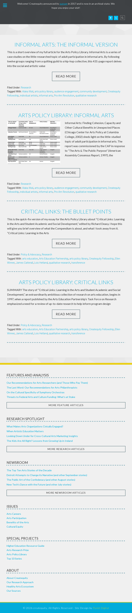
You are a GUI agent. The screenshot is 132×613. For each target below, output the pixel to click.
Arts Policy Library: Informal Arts (66, 115)
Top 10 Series (14, 557)
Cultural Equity (15, 525)
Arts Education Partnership (53, 258)
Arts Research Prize (18, 549)
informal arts (46, 95)
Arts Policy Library (17, 553)
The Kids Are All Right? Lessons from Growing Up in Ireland (40, 440)
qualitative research (86, 95)
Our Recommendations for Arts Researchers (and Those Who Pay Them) (47, 382)
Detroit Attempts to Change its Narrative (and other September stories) (47, 474)
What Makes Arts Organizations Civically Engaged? (35, 425)
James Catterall (24, 262)
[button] (5, 5)
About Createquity (17, 577)
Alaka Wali (27, 91)
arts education (30, 258)
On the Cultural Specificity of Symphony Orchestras (35, 391)
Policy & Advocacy (31, 254)
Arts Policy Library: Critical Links (66, 282)
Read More (66, 76)
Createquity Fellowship (101, 258)
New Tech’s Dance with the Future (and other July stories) (39, 483)
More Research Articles (66, 448)
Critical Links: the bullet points (66, 211)
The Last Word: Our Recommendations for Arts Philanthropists (42, 386)
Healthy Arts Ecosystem (20, 585)
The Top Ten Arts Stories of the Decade (29, 469)
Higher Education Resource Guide (25, 545)
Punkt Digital (101, 607)
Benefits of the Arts (18, 521)
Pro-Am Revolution (64, 95)
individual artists (29, 95)
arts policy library (44, 91)
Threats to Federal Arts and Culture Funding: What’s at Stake (41, 396)
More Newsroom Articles (66, 491)
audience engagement (66, 91)
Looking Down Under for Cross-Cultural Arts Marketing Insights (42, 435)
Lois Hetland (41, 262)
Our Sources (14, 590)
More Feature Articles (66, 404)
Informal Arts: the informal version (66, 44)
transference (78, 262)
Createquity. (18, 17)
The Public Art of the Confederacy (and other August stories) (41, 478)
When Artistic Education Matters (25, 430)
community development (93, 91)
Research (26, 87)
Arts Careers (14, 513)
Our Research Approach (20, 581)
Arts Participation (16, 517)
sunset (64, 3)
